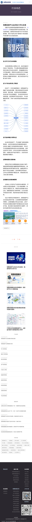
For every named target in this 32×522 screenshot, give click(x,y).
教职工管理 (26, 481)
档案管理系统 (16, 479)
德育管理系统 (18, 447)
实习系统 (27, 475)
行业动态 (19, 11)
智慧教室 (16, 481)
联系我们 (26, 501)
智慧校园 (10, 440)
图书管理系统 (16, 477)
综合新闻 (15, 11)
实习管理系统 (12, 445)
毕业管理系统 (4, 395)
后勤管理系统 (4, 390)
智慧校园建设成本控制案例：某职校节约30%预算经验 (16, 288)
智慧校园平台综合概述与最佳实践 (8, 338)
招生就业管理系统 (16, 511)
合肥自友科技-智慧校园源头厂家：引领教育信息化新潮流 (13, 405)
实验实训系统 (16, 491)
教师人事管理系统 (21, 450)
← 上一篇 (13, 239)
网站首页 (5, 469)
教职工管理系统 (4, 354)
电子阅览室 (16, 475)
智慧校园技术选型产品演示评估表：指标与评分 (11, 421)
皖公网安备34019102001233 (23, 521)
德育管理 (27, 484)
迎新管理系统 (4, 380)
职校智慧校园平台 (16, 471)
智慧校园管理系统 (5, 450)
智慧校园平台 (6, 228)
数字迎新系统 (17, 442)
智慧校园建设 (11, 447)
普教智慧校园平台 (16, 473)
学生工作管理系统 (25, 442)
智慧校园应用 (16, 488)
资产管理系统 (4, 364)
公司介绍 (26, 488)
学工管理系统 (4, 349)
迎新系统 (10, 452)
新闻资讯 (5, 491)
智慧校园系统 (9, 442)
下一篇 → (19, 239)
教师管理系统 (19, 445)
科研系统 (27, 486)
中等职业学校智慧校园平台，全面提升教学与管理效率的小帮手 (16, 329)
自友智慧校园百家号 (10, 519)
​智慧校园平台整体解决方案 (7, 343)
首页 (12, 11)
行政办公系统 (4, 369)
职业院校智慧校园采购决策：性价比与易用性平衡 (11, 431)
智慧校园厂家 (23, 519)
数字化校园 (17, 440)
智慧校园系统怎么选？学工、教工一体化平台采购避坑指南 (13, 411)
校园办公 (27, 473)
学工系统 (3, 442)
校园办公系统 (26, 445)
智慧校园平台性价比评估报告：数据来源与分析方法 (16, 267)
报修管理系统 (4, 375)
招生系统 (27, 477)
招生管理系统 (4, 359)
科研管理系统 (4, 385)
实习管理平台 (17, 452)
